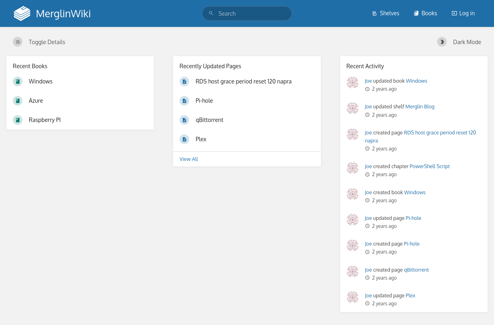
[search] (247, 13)
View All (188, 159)
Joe (368, 80)
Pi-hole (413, 218)
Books (425, 13)
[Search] (211, 13)
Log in (463, 13)
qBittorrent (416, 269)
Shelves (385, 13)
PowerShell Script (430, 166)
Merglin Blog (420, 106)
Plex (410, 295)
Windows (416, 80)
